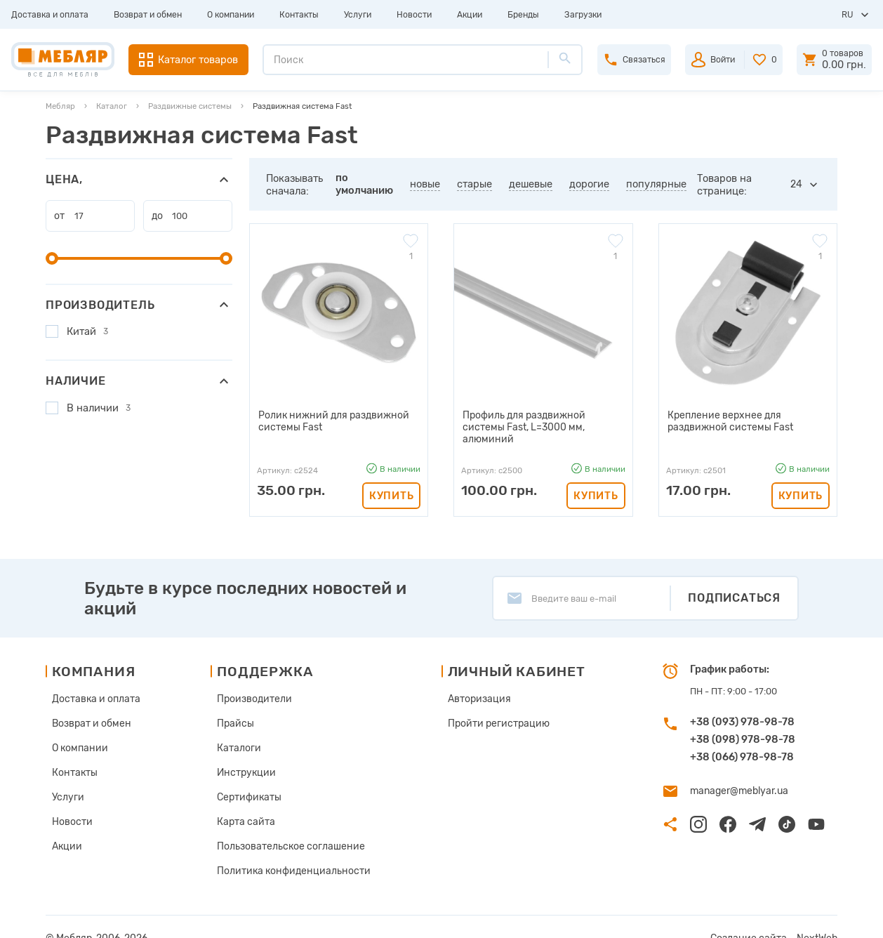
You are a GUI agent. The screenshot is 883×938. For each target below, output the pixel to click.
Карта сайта (245, 803)
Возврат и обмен (148, 15)
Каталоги (238, 734)
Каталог (111, 106)
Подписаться (734, 587)
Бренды (523, 15)
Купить (391, 482)
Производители (253, 687)
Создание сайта (756, 916)
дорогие (589, 184)
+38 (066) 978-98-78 (742, 746)
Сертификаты (248, 780)
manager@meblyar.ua (736, 779)
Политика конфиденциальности (288, 850)
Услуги (357, 15)
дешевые (530, 184)
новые (425, 184)
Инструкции (245, 757)
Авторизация (471, 687)
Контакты (299, 15)
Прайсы (235, 711)
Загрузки (583, 15)
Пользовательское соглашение (285, 826)
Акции (469, 15)
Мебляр (60, 106)
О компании (230, 15)
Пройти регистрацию (489, 711)
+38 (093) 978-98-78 (742, 711)
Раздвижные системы (190, 106)
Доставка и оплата (49, 15)
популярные (656, 184)
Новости (414, 15)
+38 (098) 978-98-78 (742, 728)
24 (796, 184)
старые (474, 184)
